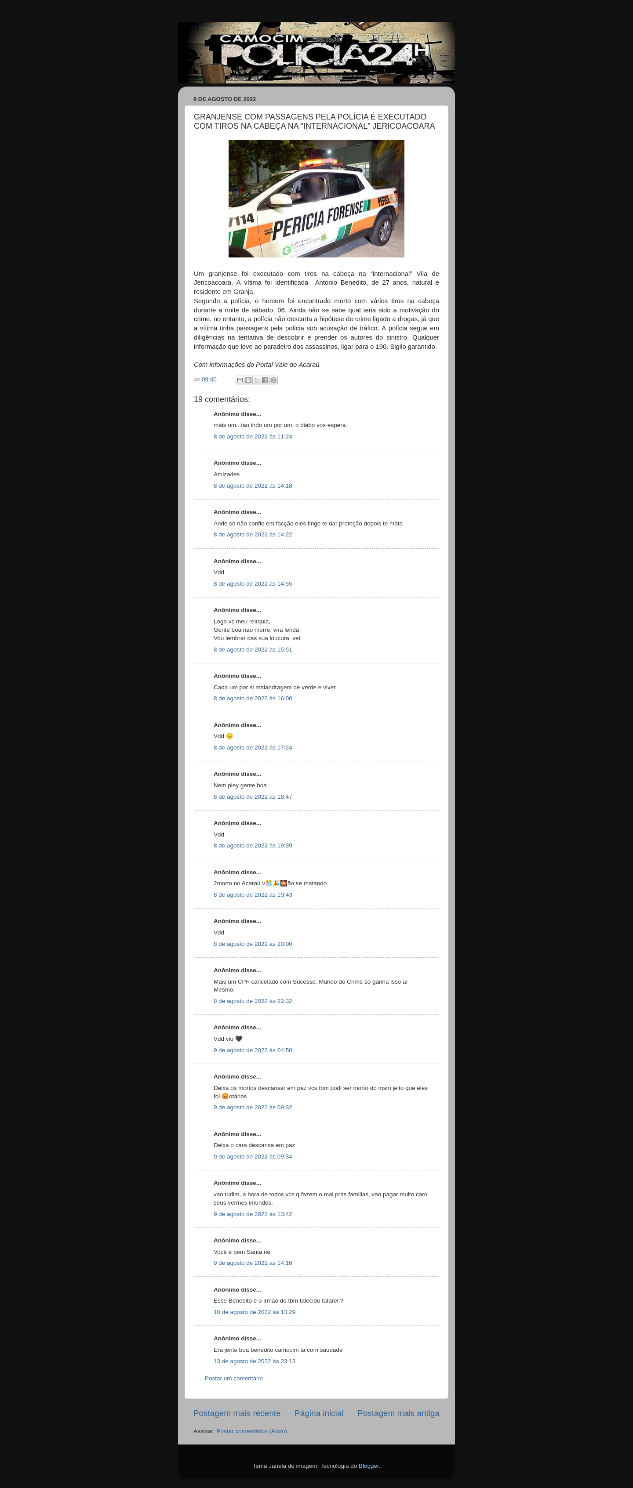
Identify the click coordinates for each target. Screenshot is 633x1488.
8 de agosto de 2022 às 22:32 (253, 1001)
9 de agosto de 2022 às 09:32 (253, 1107)
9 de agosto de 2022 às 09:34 (253, 1156)
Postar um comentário (234, 1378)
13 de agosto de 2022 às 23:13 (254, 1361)
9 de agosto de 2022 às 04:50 (253, 1050)
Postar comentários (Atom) (252, 1431)
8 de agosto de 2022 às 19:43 (253, 894)
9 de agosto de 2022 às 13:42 (253, 1214)
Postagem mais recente (236, 1413)
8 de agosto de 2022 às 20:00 (253, 944)
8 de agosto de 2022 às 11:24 (253, 436)
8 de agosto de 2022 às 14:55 (253, 583)
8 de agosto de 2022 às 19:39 (253, 845)
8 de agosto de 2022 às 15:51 (253, 649)
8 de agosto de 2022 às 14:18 (253, 485)
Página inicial (319, 1413)
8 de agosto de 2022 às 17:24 (253, 747)
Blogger (369, 1466)
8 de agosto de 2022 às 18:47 (253, 796)
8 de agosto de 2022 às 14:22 (253, 534)
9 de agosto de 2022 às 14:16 (253, 1263)
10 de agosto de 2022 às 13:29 (254, 1312)
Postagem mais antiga (398, 1413)
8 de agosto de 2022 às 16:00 (253, 698)
